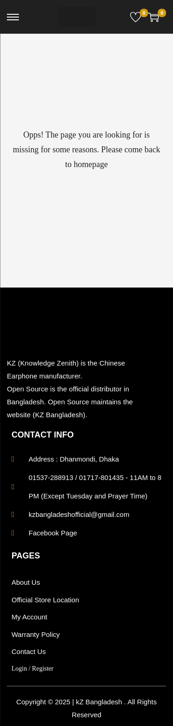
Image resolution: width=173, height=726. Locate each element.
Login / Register (33, 668)
